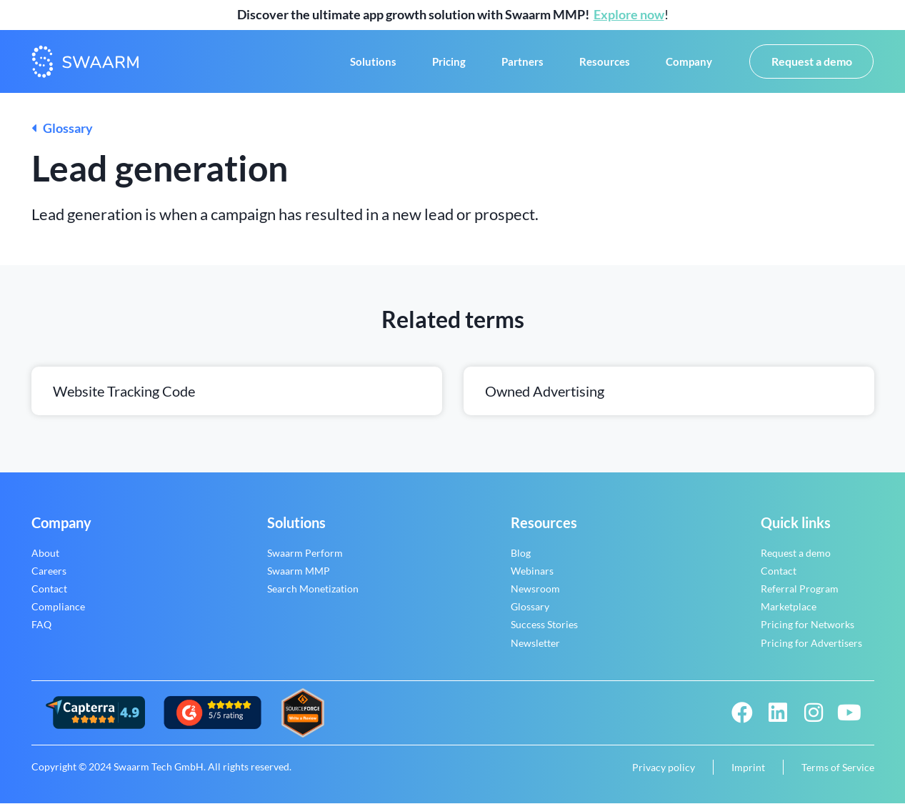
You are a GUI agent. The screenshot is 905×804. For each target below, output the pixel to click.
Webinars (532, 571)
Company (689, 62)
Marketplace (788, 608)
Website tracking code (124, 391)
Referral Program (800, 589)
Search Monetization (313, 589)
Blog (521, 553)
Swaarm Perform (305, 553)
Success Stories (544, 626)
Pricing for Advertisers (811, 643)
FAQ (41, 626)
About (45, 553)
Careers (48, 571)
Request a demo (796, 553)
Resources (604, 62)
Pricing (449, 62)
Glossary (62, 129)
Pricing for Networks (807, 626)
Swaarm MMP (298, 571)
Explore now (629, 14)
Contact (49, 589)
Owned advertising (544, 391)
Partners (522, 62)
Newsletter (535, 643)
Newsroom (535, 589)
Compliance (58, 608)
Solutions (373, 62)
